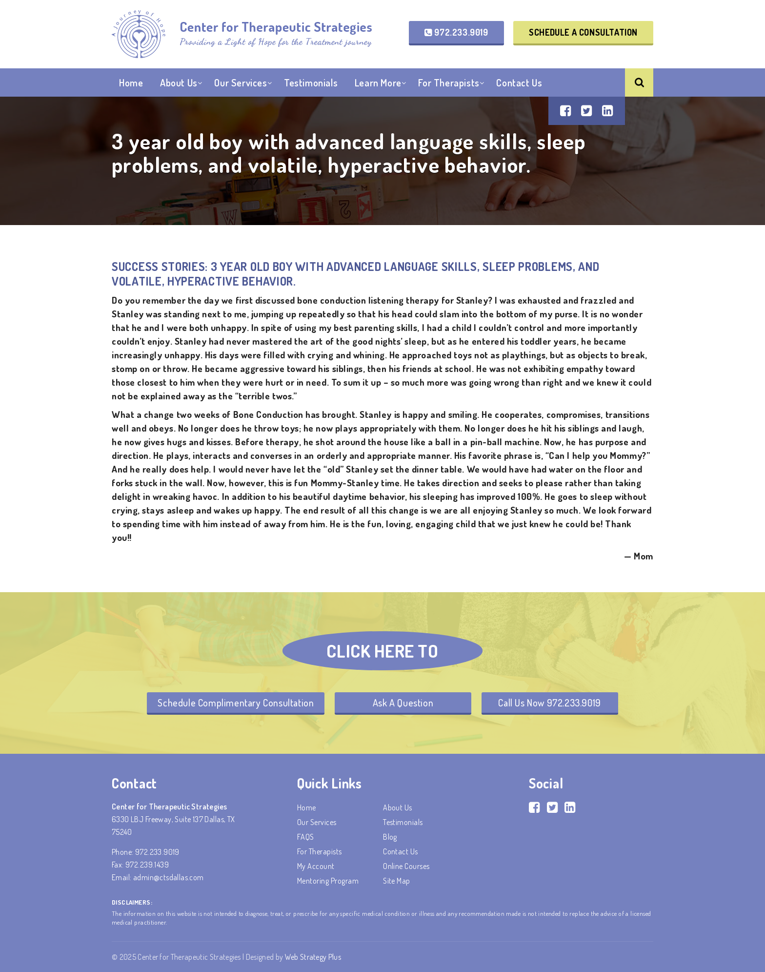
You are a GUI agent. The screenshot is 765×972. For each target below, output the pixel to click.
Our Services (240, 82)
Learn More (378, 82)
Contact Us (519, 82)
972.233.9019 (456, 32)
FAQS (305, 837)
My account (316, 866)
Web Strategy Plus (313, 957)
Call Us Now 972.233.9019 (549, 702)
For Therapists (448, 82)
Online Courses (406, 866)
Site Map (396, 881)
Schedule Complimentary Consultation (236, 702)
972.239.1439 (147, 864)
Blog (390, 837)
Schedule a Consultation (583, 32)
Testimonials (311, 82)
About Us (179, 82)
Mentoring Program (328, 881)
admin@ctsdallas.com (168, 877)
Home (131, 82)
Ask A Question (403, 702)
